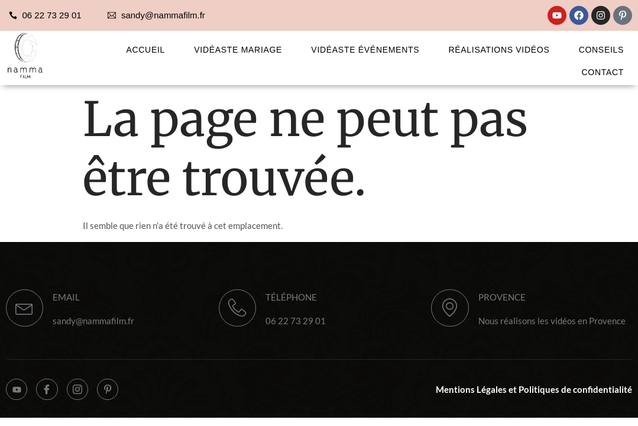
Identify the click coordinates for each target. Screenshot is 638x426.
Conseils (609, 48)
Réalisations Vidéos (512, 48)
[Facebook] (50, 394)
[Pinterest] (115, 394)
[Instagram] (83, 394)
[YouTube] (18, 394)
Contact (611, 67)
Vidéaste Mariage (263, 48)
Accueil (175, 48)
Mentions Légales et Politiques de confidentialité (534, 394)
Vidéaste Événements (385, 48)
